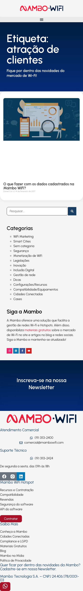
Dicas (17, 280)
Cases (17, 299)
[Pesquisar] (72, 211)
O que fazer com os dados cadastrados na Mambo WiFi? (38, 186)
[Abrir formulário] (5, 586)
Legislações (21, 260)
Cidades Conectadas (28, 294)
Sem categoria (23, 246)
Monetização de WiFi (27, 256)
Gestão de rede (24, 275)
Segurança (21, 251)
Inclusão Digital (23, 270)
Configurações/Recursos (30, 285)
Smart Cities (22, 241)
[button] (41, 19)
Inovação (19, 265)
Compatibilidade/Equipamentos (35, 289)
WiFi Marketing (23, 236)
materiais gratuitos (38, 330)
